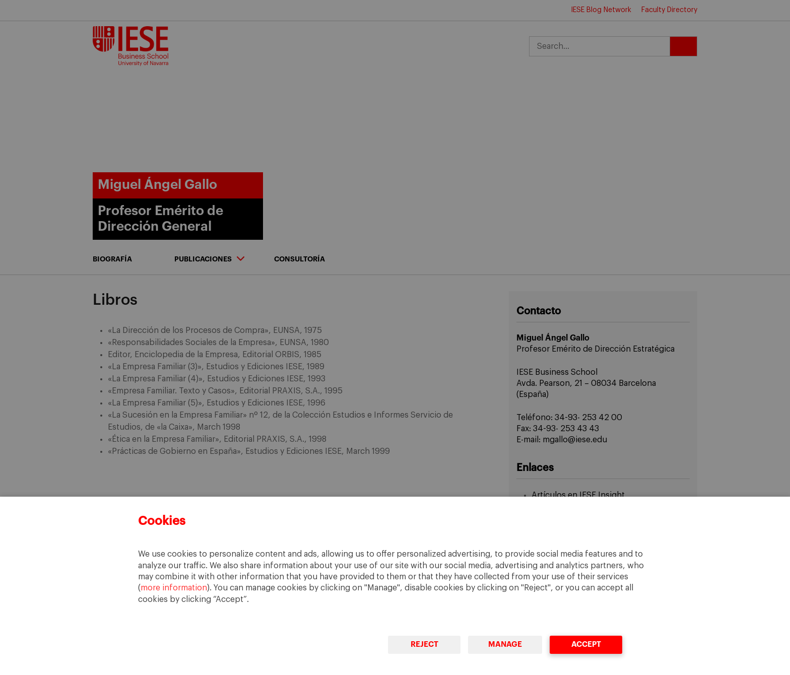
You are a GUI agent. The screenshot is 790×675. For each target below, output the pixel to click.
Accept (586, 644)
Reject (424, 644)
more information (174, 588)
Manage (505, 644)
